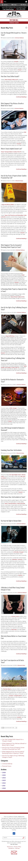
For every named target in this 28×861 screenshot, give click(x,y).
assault (16, 61)
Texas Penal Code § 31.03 (17, 297)
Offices (23, 4)
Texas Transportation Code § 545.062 (14, 503)
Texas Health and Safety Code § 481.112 (14, 366)
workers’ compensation (15, 695)
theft (23, 275)
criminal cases (15, 616)
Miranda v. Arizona (17, 559)
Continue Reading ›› (21, 97)
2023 (3, 780)
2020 (3, 788)
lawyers (19, 143)
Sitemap (17, 848)
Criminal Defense (19, 37)
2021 (3, 785)
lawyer (20, 69)
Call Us (4, 4)
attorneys (14, 629)
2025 (3, 775)
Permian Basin (7, 689)
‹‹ (1, 727)
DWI (25, 132)
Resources (10, 846)
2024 (3, 778)
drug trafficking (10, 336)
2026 (3, 772)
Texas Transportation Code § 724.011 (11, 151)
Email (14, 4)
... (14, 727)
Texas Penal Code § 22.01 (11, 79)
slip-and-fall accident (8, 204)
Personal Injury (19, 180)
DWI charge (13, 408)
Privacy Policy (17, 846)
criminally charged (18, 552)
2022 (3, 783)
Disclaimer (11, 848)
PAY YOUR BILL (14, 20)
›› (16, 727)
